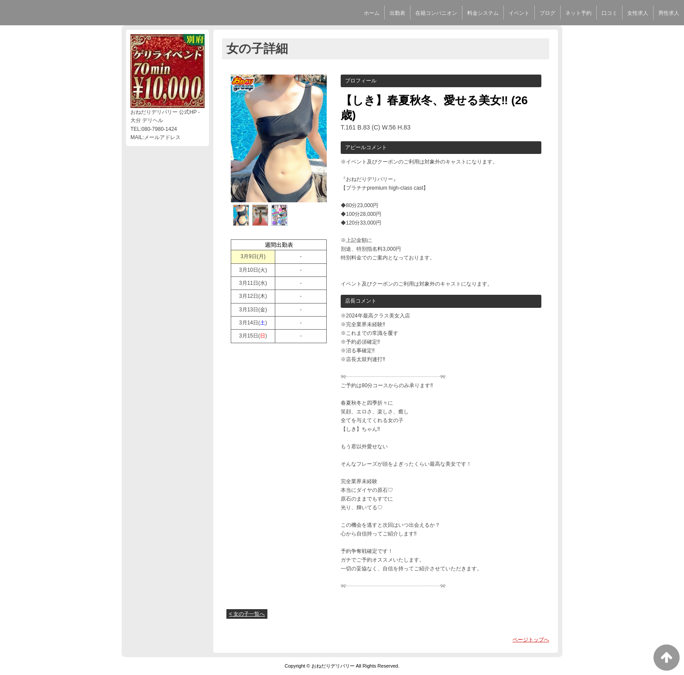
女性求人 (637, 13)
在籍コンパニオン (436, 13)
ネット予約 (578, 13)
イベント (519, 13)
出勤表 (397, 13)
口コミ (609, 13)
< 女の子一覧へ (247, 614)
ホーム (372, 13)
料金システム (483, 13)
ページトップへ (531, 640)
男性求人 (668, 13)
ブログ (547, 13)
